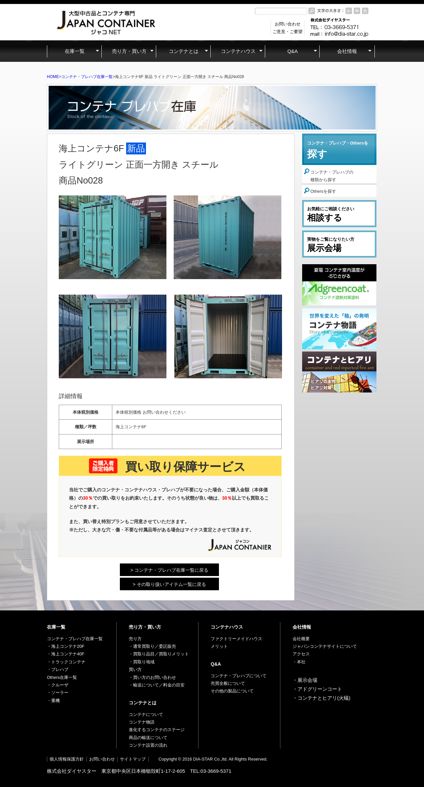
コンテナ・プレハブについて (238, 675)
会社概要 (301, 638)
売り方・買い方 (145, 627)
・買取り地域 (142, 661)
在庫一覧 (56, 627)
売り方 (135, 638)
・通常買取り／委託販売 (152, 646)
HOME (53, 76)
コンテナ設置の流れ (148, 745)
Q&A (216, 664)
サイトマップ (133, 759)
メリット (219, 646)
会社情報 (302, 627)
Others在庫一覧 (62, 677)
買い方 (135, 669)
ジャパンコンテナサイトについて (325, 646)
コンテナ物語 (142, 722)
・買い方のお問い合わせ (152, 677)
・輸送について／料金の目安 (157, 685)
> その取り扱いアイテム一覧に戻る (169, 584)
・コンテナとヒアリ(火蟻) (321, 698)
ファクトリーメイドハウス (236, 638)
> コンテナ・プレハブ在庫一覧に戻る (169, 570)
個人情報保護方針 (67, 759)
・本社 (299, 661)
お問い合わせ (102, 759)
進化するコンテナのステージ (157, 729)
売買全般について (228, 683)
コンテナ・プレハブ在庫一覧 (87, 76)
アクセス (301, 653)
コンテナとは (143, 702)
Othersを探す (323, 191)
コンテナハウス (227, 627)
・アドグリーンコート (317, 689)
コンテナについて (146, 714)
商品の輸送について (148, 737)
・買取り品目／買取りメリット (159, 653)
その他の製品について (232, 690)
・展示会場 (305, 680)
